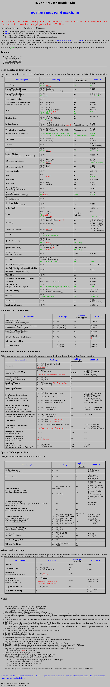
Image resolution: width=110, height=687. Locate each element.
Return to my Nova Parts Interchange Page (15, 683)
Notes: (4, 598)
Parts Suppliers (81, 81)
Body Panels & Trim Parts (13, 56)
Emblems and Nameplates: (15, 310)
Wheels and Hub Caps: (13, 550)
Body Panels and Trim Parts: (16, 69)
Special (10, 286)
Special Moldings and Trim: (15, 452)
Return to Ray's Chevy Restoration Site (13, 685)
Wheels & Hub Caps (11, 63)
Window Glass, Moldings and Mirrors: (21, 351)
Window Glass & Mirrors (13, 60)
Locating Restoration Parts (19, 37)
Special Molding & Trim (13, 62)
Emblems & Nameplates (13, 58)
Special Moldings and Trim (40, 74)
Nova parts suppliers (23, 35)
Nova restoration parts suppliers (43, 31)
